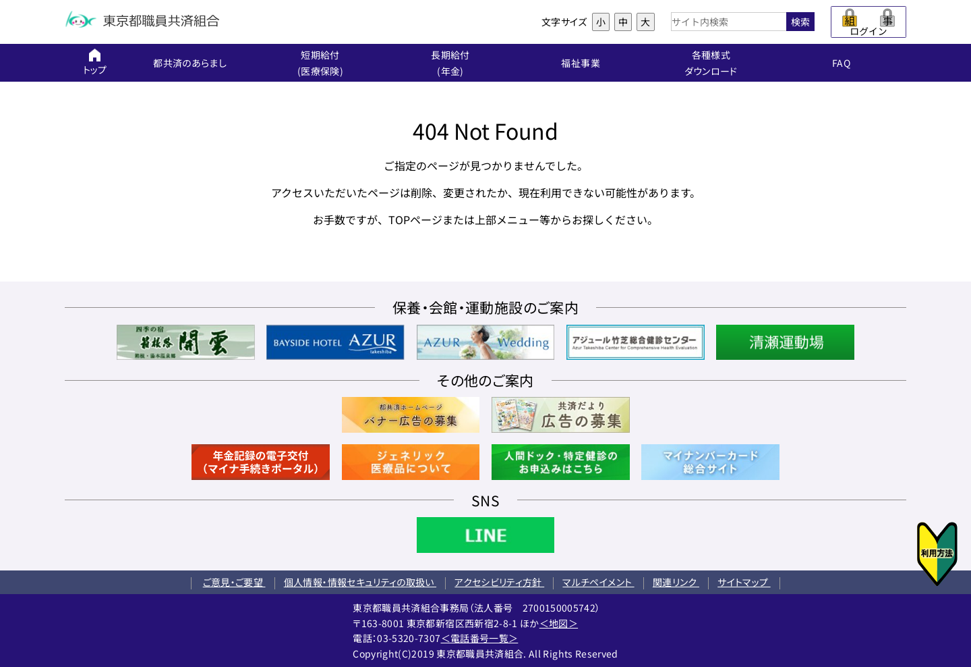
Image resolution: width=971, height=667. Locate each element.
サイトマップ (743, 582)
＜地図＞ (558, 623)
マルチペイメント (598, 582)
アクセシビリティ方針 (499, 582)
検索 (800, 21)
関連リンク (676, 582)
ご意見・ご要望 (234, 582)
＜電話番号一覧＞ (480, 638)
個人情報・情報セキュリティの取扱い (360, 582)
